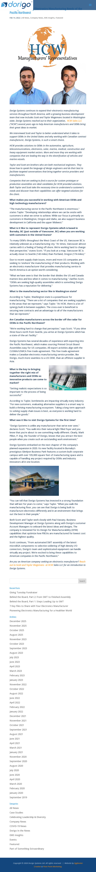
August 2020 (16, 765)
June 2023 (15, 661)
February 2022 (17, 706)
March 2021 (16, 747)
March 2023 (16, 670)
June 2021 (15, 738)
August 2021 (16, 734)
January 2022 (16, 711)
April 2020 (15, 779)
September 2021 (18, 729)
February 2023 (17, 675)
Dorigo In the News (20, 830)
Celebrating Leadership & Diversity (28, 817)
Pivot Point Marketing (52, 866)
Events (13, 839)
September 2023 (18, 648)
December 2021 (18, 716)
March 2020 (16, 783)
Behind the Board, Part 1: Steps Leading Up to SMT (37, 601)
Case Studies (16, 812)
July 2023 (14, 657)
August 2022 (16, 693)
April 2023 (15, 666)
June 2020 (15, 774)
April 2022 (15, 702)
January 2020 (16, 792)
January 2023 (16, 679)
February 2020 (17, 788)
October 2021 (17, 725)
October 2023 (17, 643)
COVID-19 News (18, 826)
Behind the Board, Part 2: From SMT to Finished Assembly (40, 596)
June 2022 (15, 697)
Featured (59, 18)
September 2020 (18, 761)
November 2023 (18, 639)
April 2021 (15, 743)
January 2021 (16, 752)
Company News (36, 18)
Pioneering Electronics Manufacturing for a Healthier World (41, 610)
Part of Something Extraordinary (27, 848)
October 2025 (17, 630)
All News (25, 18)
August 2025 (16, 634)
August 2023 (16, 652)
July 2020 (14, 770)
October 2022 (17, 688)
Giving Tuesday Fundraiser (23, 592)
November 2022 (18, 684)
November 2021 (18, 720)
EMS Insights (49, 18)
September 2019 (18, 797)
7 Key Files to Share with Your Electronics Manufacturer (39, 605)
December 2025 (18, 621)
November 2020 (18, 756)
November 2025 (18, 625)
